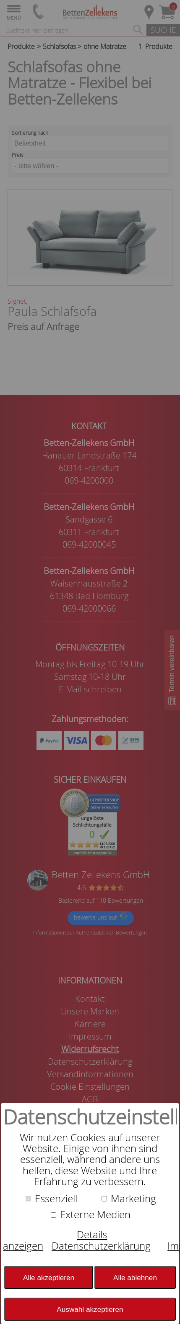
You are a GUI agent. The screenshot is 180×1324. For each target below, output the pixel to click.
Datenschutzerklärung (101, 1245)
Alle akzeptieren (48, 1277)
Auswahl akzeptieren (90, 1309)
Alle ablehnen (135, 1277)
